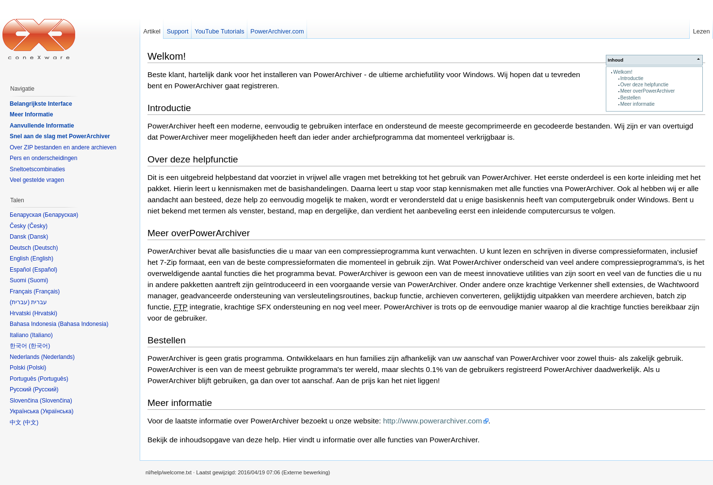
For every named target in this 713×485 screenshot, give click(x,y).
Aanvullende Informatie (42, 125)
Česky (38, 226)
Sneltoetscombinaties (37, 169)
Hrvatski (44, 313)
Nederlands (58, 357)
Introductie (632, 78)
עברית (20, 302)
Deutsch (45, 247)
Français (46, 291)
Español (44, 269)
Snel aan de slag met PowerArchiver (60, 136)
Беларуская (60, 214)
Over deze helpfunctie (644, 84)
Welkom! (622, 72)
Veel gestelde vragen (37, 180)
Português (53, 378)
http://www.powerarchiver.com (432, 421)
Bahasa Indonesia (83, 324)
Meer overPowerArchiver (647, 91)
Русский (46, 389)
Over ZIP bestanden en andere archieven (63, 147)
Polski (36, 367)
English (41, 258)
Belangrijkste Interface (41, 103)
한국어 (39, 345)
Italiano (41, 335)
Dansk (38, 236)
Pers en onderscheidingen (43, 158)
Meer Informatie (31, 114)
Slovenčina (56, 400)
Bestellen (630, 97)
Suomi (38, 280)
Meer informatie (637, 104)
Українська (56, 411)
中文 (30, 422)
